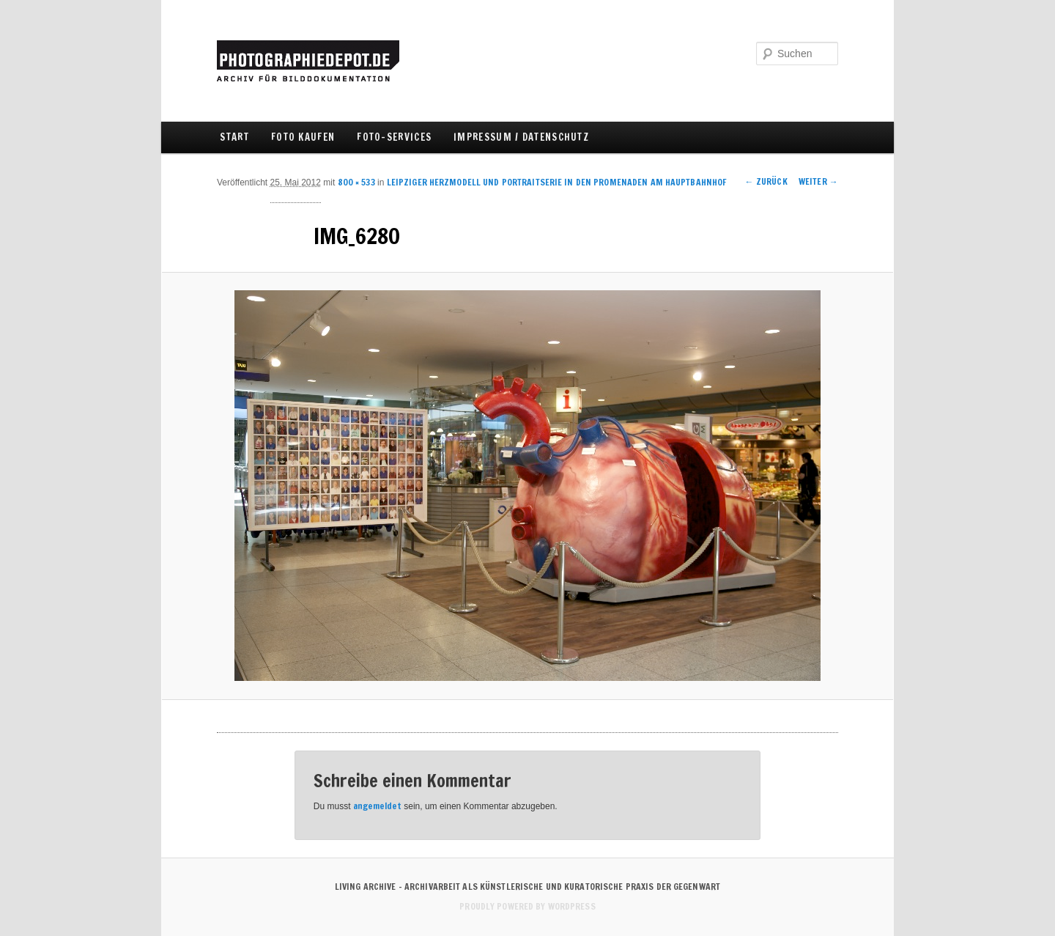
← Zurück (766, 181)
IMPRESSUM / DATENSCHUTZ (521, 137)
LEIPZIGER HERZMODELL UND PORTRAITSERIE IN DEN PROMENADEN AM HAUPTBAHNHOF (557, 182)
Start (234, 137)
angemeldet (377, 806)
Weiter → (818, 181)
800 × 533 (356, 182)
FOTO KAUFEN (303, 137)
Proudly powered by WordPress (527, 906)
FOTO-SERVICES (394, 137)
